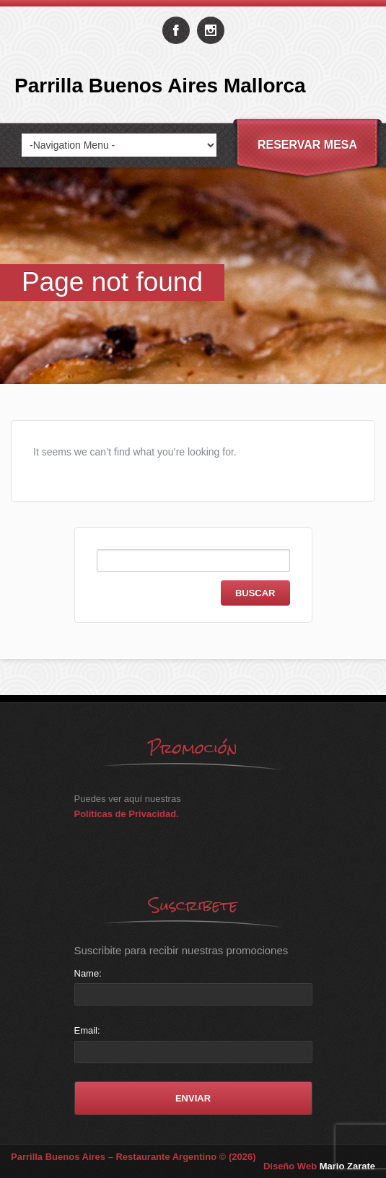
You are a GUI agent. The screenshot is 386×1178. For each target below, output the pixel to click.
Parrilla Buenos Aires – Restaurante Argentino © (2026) (133, 1156)
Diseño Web (319, 1166)
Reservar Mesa (307, 145)
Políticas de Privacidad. (126, 813)
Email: (87, 1030)
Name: (88, 973)
